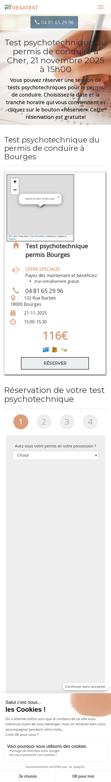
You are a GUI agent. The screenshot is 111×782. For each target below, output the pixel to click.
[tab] (20, 423)
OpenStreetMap (37, 236)
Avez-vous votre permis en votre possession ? (55, 446)
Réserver (55, 363)
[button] (58, 197)
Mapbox (12, 239)
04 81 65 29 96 (54, 22)
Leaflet (13, 236)
